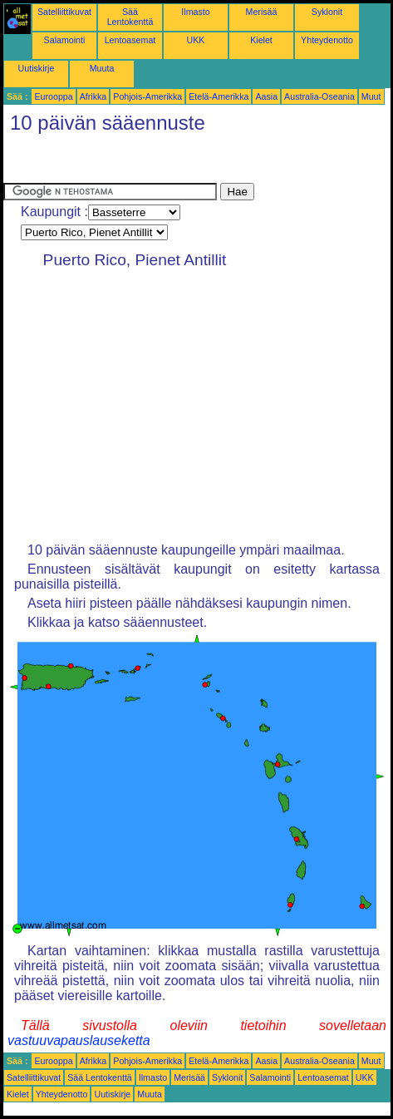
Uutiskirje (36, 68)
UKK (196, 40)
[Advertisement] (136, 162)
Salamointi (65, 40)
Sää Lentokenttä (130, 17)
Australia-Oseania (319, 96)
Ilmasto (195, 12)
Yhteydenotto (327, 40)
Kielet (261, 40)
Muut (371, 96)
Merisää (262, 12)
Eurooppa (53, 96)
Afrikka (93, 96)
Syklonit (327, 12)
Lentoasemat (130, 40)
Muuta (102, 68)
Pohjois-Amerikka (147, 96)
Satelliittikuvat (64, 12)
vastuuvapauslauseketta (78, 1040)
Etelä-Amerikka (218, 96)
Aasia (266, 96)
